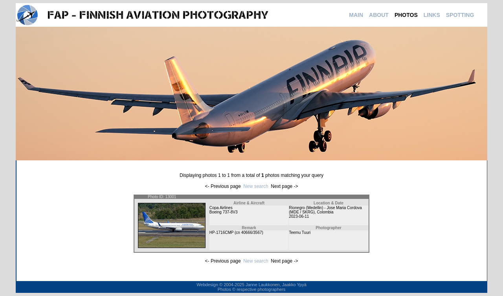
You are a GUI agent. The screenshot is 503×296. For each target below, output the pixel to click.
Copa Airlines (221, 208)
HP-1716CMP (221, 232)
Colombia (325, 212)
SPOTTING (460, 15)
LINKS (432, 15)
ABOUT (379, 15)
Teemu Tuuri (299, 232)
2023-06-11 (299, 216)
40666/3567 (251, 232)
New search (255, 186)
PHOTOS (406, 15)
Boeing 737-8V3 (223, 212)
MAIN (356, 15)
